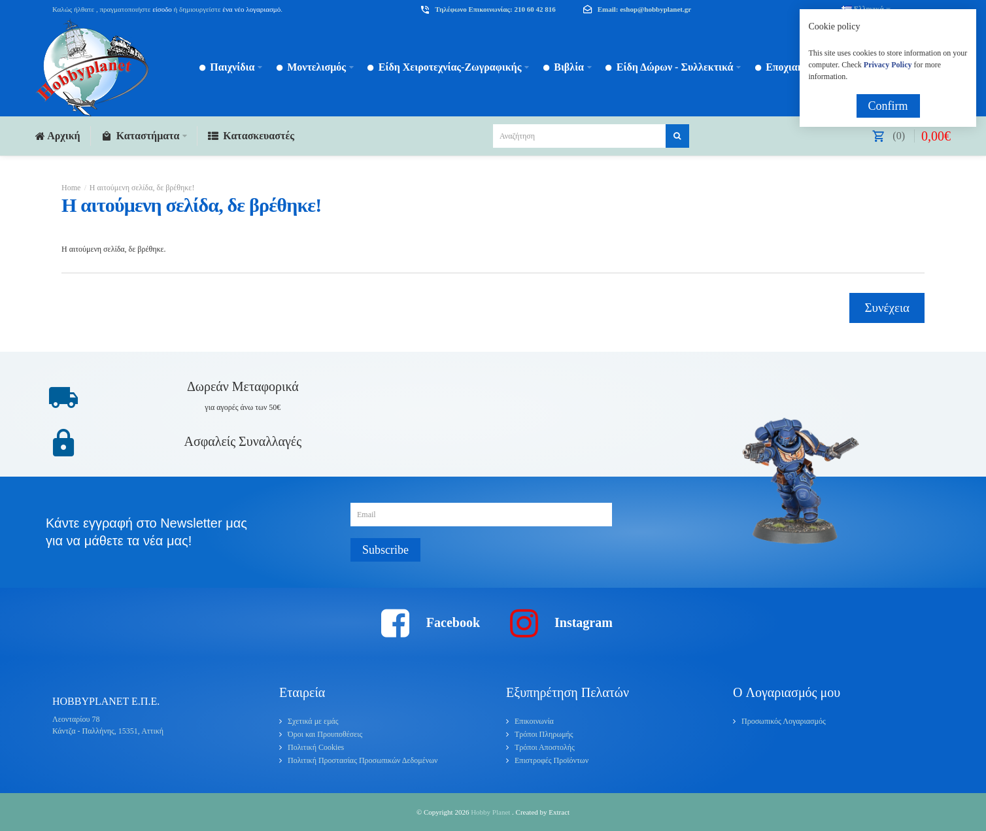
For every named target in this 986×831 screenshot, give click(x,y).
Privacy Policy (888, 64)
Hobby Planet (491, 812)
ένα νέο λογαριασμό (251, 9)
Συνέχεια (887, 307)
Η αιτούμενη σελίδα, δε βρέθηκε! (142, 187)
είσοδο (162, 9)
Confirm (888, 105)
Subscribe (385, 549)
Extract (559, 812)
